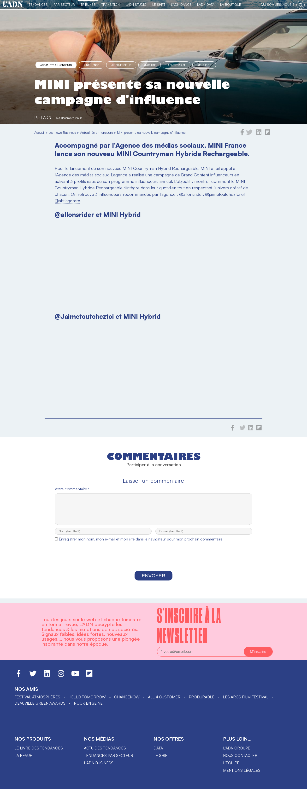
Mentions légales (241, 770)
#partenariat (176, 65)
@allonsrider (191, 194)
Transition (110, 4)
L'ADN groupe (236, 748)
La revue (23, 755)
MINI (205, 168)
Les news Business (62, 132)
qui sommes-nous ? (277, 4)
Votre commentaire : (72, 489)
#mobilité (149, 65)
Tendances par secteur (108, 755)
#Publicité (204, 65)
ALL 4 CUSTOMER (164, 697)
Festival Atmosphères (37, 697)
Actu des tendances (105, 748)
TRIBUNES (88, 4)
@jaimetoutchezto (222, 194)
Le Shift (158, 4)
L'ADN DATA (205, 4)
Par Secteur (64, 4)
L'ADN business (98, 762)
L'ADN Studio (136, 4)
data (158, 748)
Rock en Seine (88, 703)
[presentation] (153, 561)
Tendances (38, 4)
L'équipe (231, 762)
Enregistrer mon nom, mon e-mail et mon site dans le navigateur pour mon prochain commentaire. (141, 543)
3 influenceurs (108, 194)
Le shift (161, 755)
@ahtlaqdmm (67, 200)
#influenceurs (121, 65)
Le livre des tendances (38, 748)
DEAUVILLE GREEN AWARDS (39, 703)
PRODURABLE (201, 697)
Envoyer (153, 580)
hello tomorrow (87, 697)
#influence (91, 65)
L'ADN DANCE (181, 4)
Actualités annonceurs (56, 65)
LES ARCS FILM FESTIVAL (245, 697)
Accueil (39, 132)
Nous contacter (240, 755)
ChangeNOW (127, 697)
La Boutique (230, 4)
